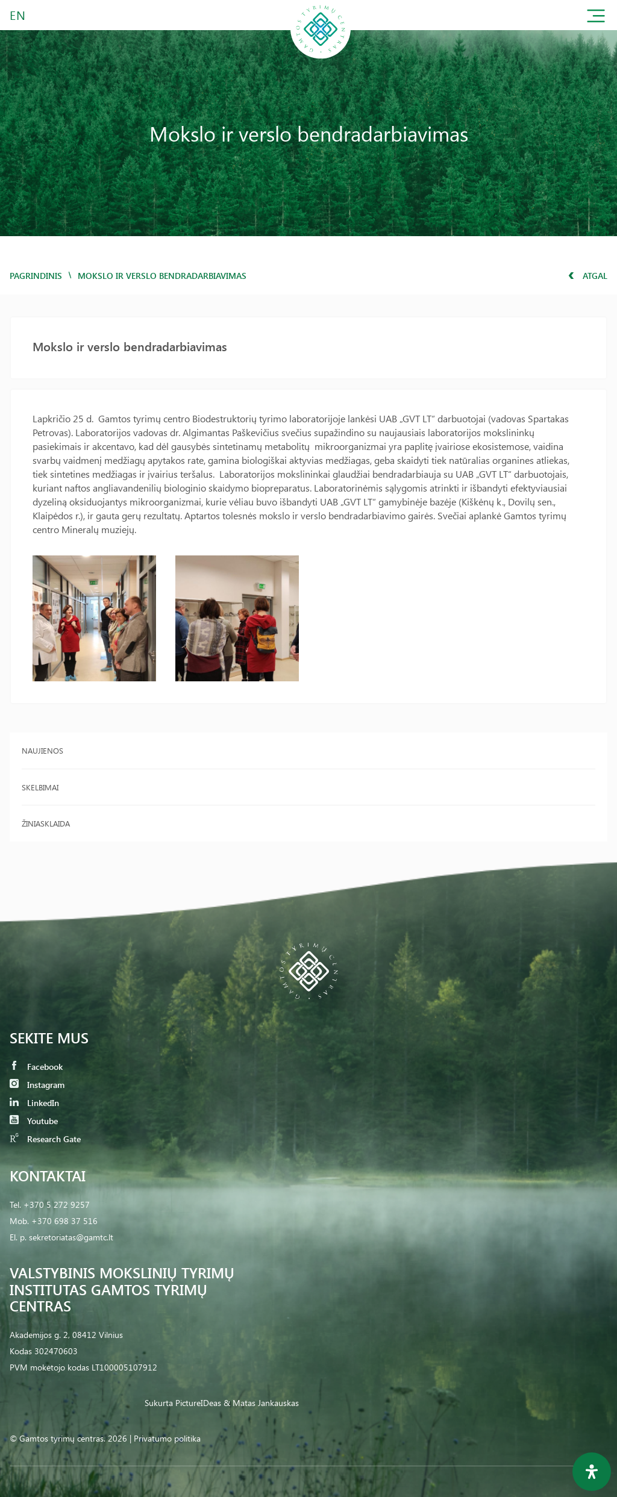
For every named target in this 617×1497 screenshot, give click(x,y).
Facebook (36, 1066)
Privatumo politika (167, 1438)
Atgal (587, 275)
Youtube (34, 1121)
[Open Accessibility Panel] (591, 1471)
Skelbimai (40, 787)
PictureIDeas (198, 1402)
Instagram (37, 1084)
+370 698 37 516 (64, 1221)
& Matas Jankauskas (261, 1402)
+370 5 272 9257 (56, 1204)
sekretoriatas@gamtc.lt (71, 1237)
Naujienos (42, 750)
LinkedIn (34, 1102)
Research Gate (45, 1139)
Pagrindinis (36, 275)
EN (18, 15)
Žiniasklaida (46, 823)
